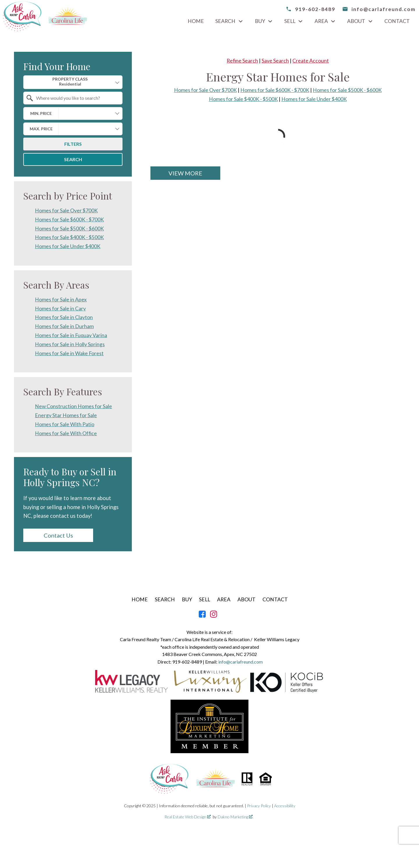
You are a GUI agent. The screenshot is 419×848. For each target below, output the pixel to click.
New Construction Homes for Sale (73, 406)
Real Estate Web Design (187, 816)
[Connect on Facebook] (202, 616)
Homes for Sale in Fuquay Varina (71, 335)
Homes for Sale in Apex (61, 299)
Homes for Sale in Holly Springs (70, 344)
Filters (73, 144)
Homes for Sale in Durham (64, 326)
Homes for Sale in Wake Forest (69, 353)
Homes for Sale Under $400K (314, 99)
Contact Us (58, 535)
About (246, 599)
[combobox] (72, 82)
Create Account (310, 61)
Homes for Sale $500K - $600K (347, 90)
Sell (204, 599)
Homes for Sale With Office (66, 433)
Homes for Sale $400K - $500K (243, 99)
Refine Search (242, 61)
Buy (187, 599)
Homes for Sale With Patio (64, 424)
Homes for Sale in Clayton (64, 317)
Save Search (275, 61)
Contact (397, 21)
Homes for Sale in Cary (60, 308)
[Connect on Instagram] (213, 616)
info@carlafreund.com (240, 661)
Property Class (70, 82)
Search (73, 159)
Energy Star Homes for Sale (66, 415)
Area (223, 599)
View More (185, 173)
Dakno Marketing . (235, 816)
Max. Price (41, 128)
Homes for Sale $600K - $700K (274, 90)
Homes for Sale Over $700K (205, 90)
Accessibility (284, 805)
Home (196, 21)
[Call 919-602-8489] (310, 9)
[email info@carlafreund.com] (378, 9)
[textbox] (76, 98)
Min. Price (41, 113)
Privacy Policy (259, 805)
